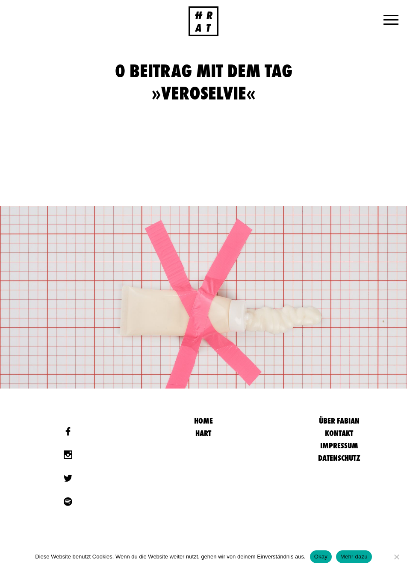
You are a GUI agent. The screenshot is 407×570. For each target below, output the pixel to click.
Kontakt (339, 433)
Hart (203, 433)
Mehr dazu (354, 556)
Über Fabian (339, 420)
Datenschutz (339, 458)
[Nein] (396, 556)
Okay (320, 556)
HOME (203, 420)
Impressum (339, 445)
